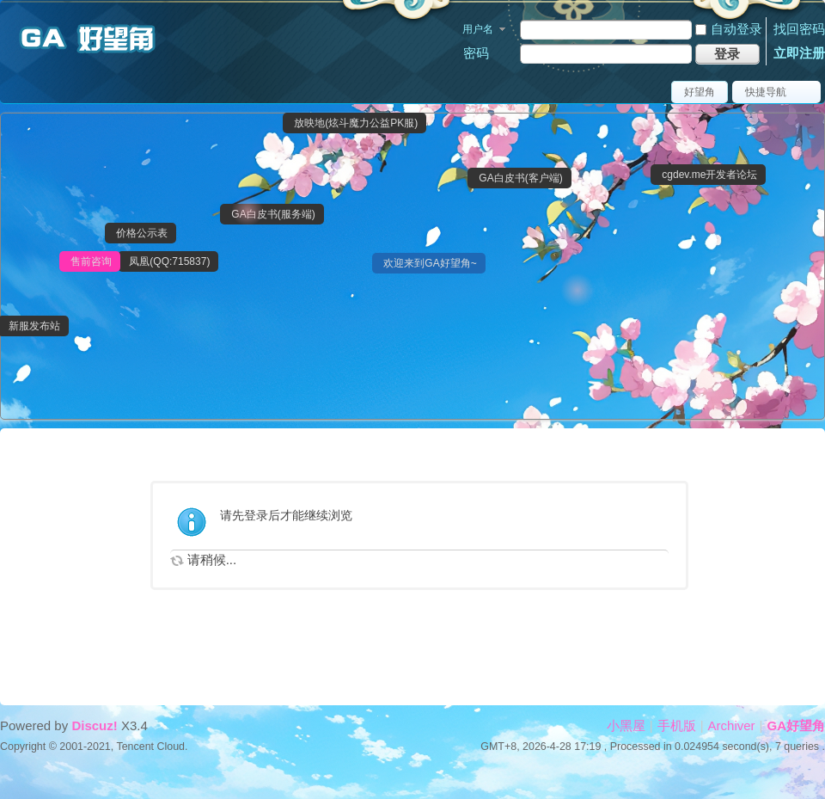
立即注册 (799, 53)
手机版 (676, 725)
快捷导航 (765, 92)
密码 (476, 53)
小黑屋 (626, 725)
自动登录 (728, 29)
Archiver (731, 725)
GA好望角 (796, 725)
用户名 (477, 29)
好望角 (699, 92)
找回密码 (799, 29)
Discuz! (94, 725)
